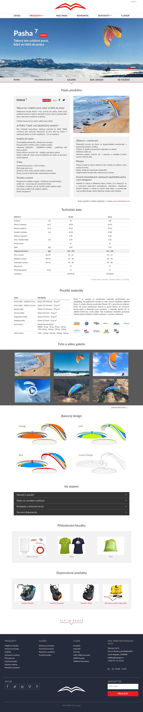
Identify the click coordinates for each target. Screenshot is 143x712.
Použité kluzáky (45, 655)
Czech (134, 2)
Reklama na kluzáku (46, 646)
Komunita (83, 16)
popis (17, 80)
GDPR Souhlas (79, 658)
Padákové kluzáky (12, 646)
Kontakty (76, 646)
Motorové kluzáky (12, 649)
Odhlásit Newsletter (81, 661)
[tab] (72, 407)
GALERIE (71, 80)
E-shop (125, 16)
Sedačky (8, 652)
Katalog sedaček (11, 664)
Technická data (43, 80)
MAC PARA (61, 16)
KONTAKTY (104, 16)
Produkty (36, 16)
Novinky (76, 652)
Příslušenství (10, 658)
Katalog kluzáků (11, 661)
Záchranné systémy (12, 655)
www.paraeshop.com (121, 201)
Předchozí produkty (12, 668)
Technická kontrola (46, 649)
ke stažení (124, 80)
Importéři (77, 649)
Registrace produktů (47, 652)
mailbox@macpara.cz (116, 658)
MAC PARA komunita (81, 655)
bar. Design (96, 80)
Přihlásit (123, 694)
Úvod (17, 16)
